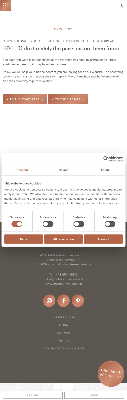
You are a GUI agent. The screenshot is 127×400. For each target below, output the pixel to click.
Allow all (103, 239)
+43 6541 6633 (66, 274)
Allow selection (63, 239)
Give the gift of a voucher (111, 373)
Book (94, 395)
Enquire (33, 395)
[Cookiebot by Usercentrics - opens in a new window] (106, 159)
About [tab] (105, 170)
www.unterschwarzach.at (63, 283)
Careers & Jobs (63, 317)
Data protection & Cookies (63, 348)
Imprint (63, 340)
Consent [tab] (22, 170)
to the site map (68, 99)
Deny (23, 239)
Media (63, 325)
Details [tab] (63, 170)
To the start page (25, 99)
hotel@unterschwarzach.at (63, 279)
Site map (63, 333)
